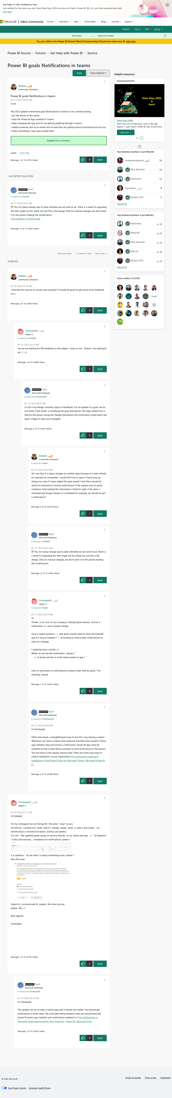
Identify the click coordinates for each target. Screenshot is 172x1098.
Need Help (24, 153)
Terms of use (150, 1077)
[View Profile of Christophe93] (31, 330)
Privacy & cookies (133, 1077)
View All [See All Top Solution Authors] (122, 204)
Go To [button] (157, 29)
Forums (50, 21)
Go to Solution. (63, 140)
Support (128, 21)
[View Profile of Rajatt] (30, 189)
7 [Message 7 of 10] (40, 684)
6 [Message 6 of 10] (33, 428)
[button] (79, 73)
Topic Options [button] (97, 72)
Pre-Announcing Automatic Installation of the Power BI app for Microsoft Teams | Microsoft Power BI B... (68, 760)
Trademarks (165, 1077)
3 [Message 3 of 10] (26, 1031)
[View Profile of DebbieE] (22, 85)
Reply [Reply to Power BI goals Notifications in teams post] (100, 159)
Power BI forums (19, 53)
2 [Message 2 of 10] (19, 957)
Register (126, 29)
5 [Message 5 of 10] (26, 362)
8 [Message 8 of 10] (40, 774)
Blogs (103, 21)
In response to (20, 196)
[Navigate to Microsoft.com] (8, 21)
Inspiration (63, 21)
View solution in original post (25, 218)
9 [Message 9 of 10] (40, 506)
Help (147, 29)
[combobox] (132, 36)
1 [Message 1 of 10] (19, 160)
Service (92, 53)
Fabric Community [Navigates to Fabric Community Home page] (31, 21)
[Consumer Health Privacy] (40, 1088)
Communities (90, 21)
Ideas (76, 21)
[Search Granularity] (82, 36)
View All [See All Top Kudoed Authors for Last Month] (122, 267)
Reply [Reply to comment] (100, 235)
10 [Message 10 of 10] (20, 228)
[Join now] (125, 132)
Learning (115, 21)
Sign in (137, 29)
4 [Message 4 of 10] (19, 303)
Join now (7, 11)
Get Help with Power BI (66, 53)
